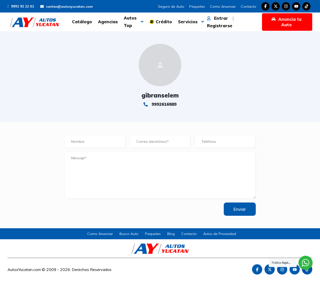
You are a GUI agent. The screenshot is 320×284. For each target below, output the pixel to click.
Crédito (164, 21)
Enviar (239, 209)
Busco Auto (129, 234)
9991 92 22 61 (21, 6)
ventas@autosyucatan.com (66, 6)
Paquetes (197, 6)
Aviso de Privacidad (219, 234)
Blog (171, 234)
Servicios (188, 21)
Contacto (248, 6)
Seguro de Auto (171, 6)
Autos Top (130, 21)
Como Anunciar (223, 6)
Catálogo (82, 21)
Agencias (108, 21)
